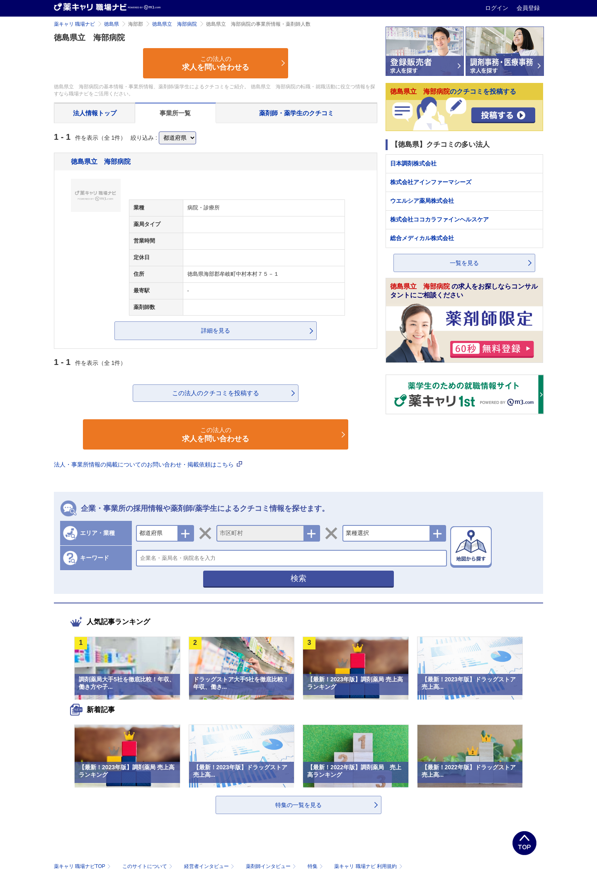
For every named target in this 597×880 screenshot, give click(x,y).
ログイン (497, 8)
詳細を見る (215, 330)
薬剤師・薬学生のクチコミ (296, 113)
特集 (316, 866)
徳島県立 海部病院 (174, 24)
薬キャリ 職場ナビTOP (83, 866)
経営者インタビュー (210, 866)
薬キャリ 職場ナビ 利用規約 (368, 866)
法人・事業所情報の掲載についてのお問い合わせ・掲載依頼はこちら (148, 464)
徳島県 (111, 24)
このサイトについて (148, 866)
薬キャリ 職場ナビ (74, 24)
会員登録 (528, 8)
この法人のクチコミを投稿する (215, 392)
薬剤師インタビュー (272, 866)
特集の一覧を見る (298, 805)
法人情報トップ (94, 113)
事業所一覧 (175, 113)
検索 (298, 578)
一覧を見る (464, 263)
